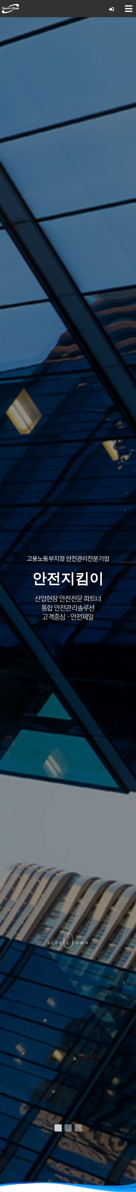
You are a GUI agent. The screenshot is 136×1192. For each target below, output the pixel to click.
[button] (58, 1128)
